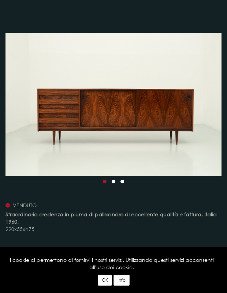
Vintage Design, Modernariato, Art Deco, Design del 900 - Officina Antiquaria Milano (45, 14)
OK (105, 280)
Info (122, 280)
